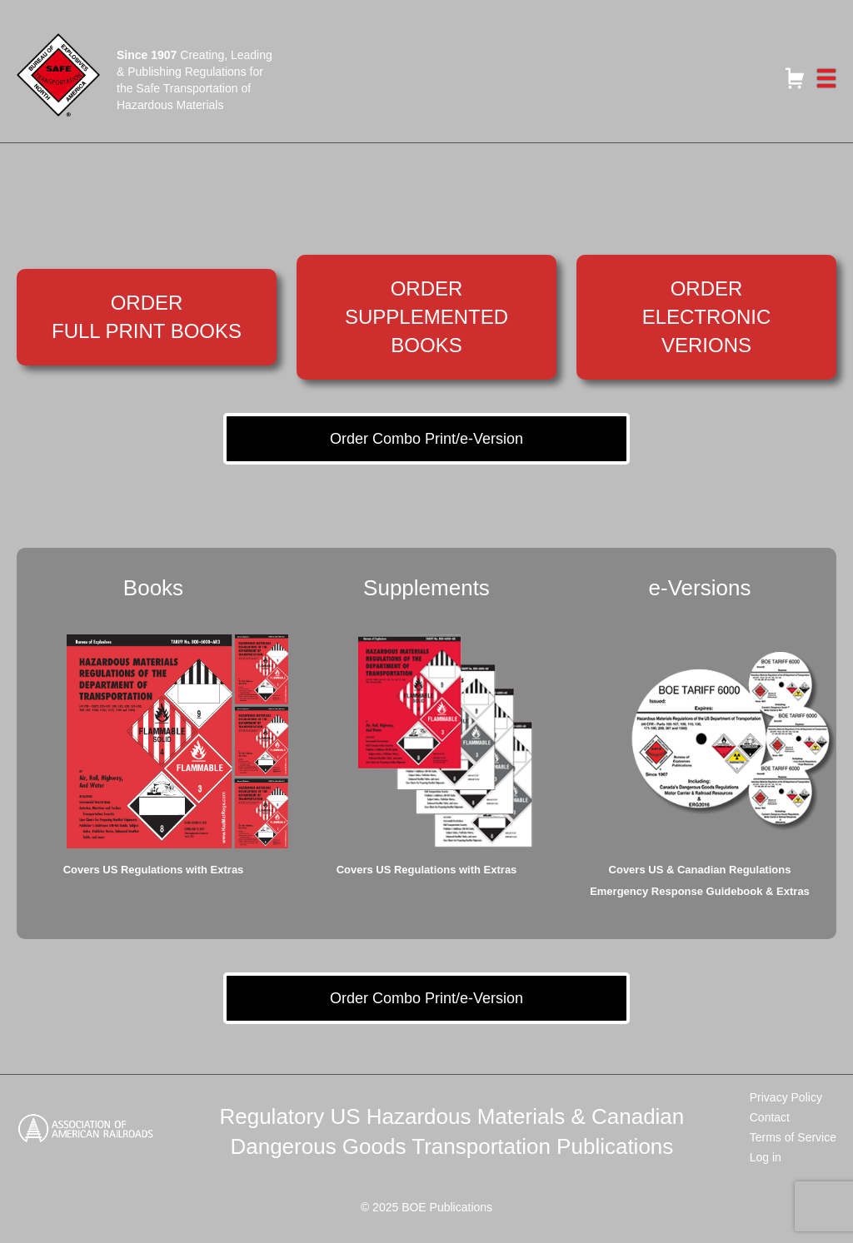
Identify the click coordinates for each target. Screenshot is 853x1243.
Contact (770, 1117)
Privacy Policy (786, 1097)
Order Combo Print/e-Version (426, 438)
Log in (765, 1157)
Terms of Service (793, 1137)
